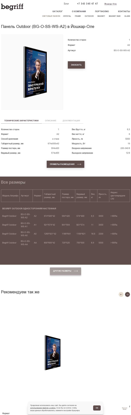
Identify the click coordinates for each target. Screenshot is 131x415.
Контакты (124, 11)
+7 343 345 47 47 (87, 3)
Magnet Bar (115, 16)
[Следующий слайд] (127, 294)
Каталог (58, 11)
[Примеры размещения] (65, 164)
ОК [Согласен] (97, 408)
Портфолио (102, 11)
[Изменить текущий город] (110, 4)
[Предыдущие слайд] (121, 294)
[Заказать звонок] (124, 3)
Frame (78, 16)
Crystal (67, 16)
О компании (79, 11)
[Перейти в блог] (124, 408)
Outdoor (89, 16)
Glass (127, 16)
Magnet (101, 16)
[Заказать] (76, 65)
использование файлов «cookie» (43, 408)
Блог (66, 3)
